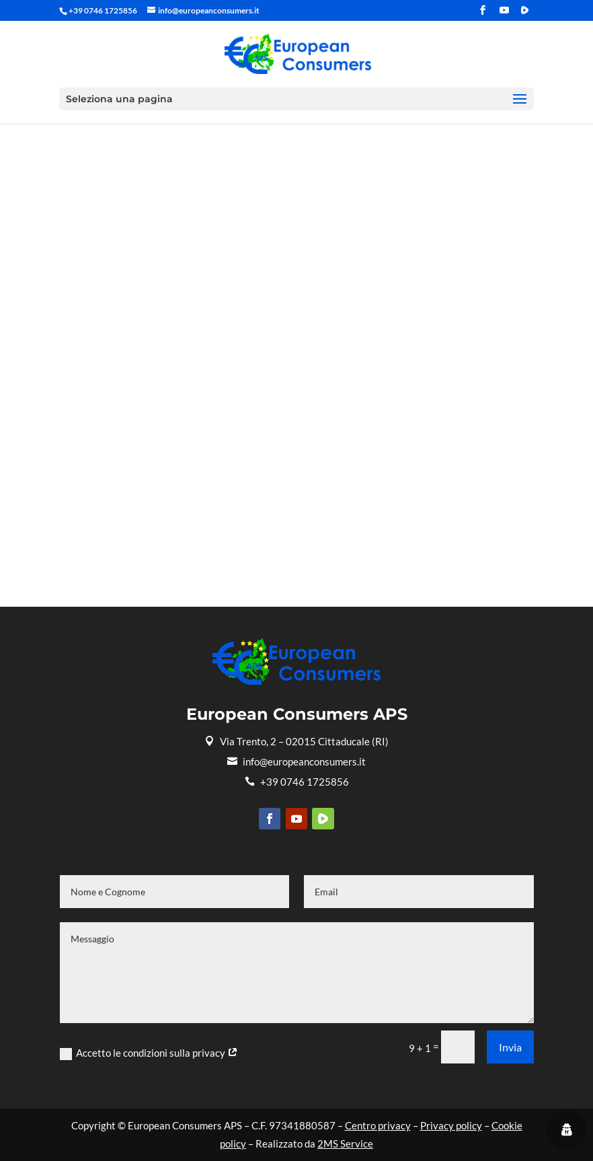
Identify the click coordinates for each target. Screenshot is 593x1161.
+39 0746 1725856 (297, 782)
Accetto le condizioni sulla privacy (149, 1053)
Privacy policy (451, 1125)
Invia (510, 1047)
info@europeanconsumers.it (296, 761)
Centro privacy (378, 1125)
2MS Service (345, 1143)
